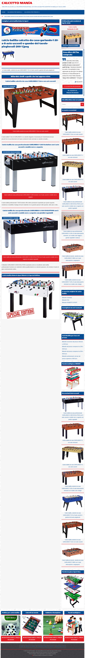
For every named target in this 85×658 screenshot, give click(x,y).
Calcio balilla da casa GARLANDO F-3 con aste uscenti (72, 171)
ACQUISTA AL (72, 91)
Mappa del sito (60, 646)
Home (3, 12)
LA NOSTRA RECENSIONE (72, 86)
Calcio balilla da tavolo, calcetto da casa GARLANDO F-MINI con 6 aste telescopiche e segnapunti (72, 251)
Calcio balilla (72, 37)
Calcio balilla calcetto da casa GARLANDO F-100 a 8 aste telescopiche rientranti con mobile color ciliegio (72, 274)
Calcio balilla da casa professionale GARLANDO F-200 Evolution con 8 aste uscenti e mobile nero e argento (30, 146)
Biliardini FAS (65, 300)
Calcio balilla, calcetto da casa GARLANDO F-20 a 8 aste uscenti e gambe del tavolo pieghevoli (72, 506)
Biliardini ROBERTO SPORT (69, 302)
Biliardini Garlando (67, 297)
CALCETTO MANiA (17, 3)
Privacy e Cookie (30, 646)
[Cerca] (82, 104)
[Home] (2, 16)
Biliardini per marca (14, 12)
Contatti (51, 646)
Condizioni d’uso (42, 646)
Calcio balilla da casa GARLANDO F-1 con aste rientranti (72, 148)
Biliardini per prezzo (31, 12)
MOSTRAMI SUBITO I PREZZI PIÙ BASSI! (11, 638)
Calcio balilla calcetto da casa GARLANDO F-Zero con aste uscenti (30, 81)
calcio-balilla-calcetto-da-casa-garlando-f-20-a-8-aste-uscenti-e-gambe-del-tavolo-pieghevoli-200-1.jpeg (28, 16)
